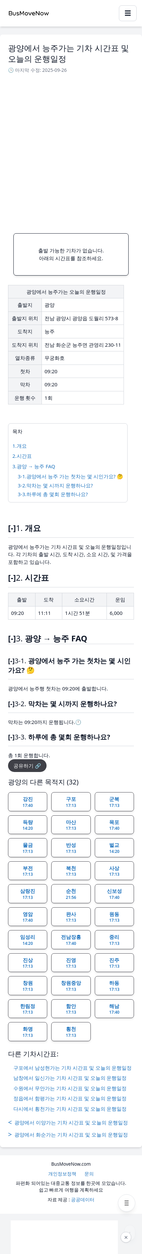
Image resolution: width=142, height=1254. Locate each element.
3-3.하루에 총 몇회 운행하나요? (53, 494)
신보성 (114, 893)
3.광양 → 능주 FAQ (33, 466)
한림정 (27, 1009)
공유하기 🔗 (27, 765)
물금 (27, 847)
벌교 (114, 847)
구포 (71, 801)
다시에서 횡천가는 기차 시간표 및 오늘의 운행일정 (70, 1108)
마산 (71, 825)
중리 (114, 939)
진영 (71, 963)
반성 (71, 847)
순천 (71, 893)
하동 (114, 985)
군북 (114, 801)
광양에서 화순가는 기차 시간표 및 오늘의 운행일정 (68, 1134)
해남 (114, 1009)
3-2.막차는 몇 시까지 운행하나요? (55, 485)
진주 (114, 963)
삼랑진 (27, 893)
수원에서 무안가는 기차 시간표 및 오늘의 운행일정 (70, 1088)
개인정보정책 (62, 1173)
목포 (114, 825)
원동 (114, 917)
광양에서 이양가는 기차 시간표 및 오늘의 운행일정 (68, 1122)
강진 (27, 801)
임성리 (27, 939)
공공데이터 (82, 1199)
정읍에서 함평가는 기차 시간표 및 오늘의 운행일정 (70, 1098)
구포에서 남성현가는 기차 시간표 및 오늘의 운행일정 (72, 1067)
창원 (27, 985)
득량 (27, 825)
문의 (89, 1173)
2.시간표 (22, 455)
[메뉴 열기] (126, 1203)
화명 (27, 1031)
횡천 (71, 1031)
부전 (27, 871)
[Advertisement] (71, 151)
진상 (27, 963)
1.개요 (19, 445)
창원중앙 (71, 985)
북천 (71, 871)
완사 (71, 917)
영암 (27, 917)
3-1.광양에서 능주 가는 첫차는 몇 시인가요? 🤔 (70, 476)
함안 (71, 1009)
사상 (114, 871)
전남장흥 (71, 939)
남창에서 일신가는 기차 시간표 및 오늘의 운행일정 (70, 1077)
